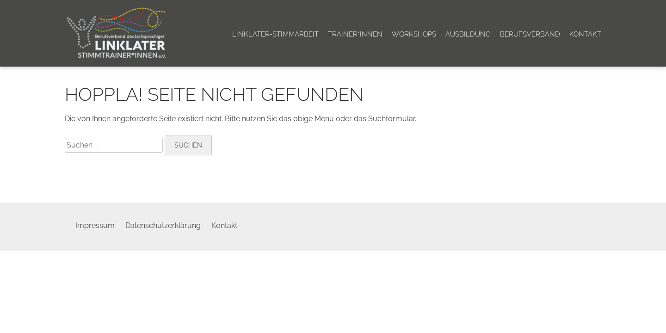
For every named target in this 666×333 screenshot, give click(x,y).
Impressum (95, 225)
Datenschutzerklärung (163, 225)
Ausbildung (468, 34)
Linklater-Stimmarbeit (275, 34)
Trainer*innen (355, 34)
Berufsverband (530, 34)
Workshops (414, 34)
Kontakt (585, 34)
